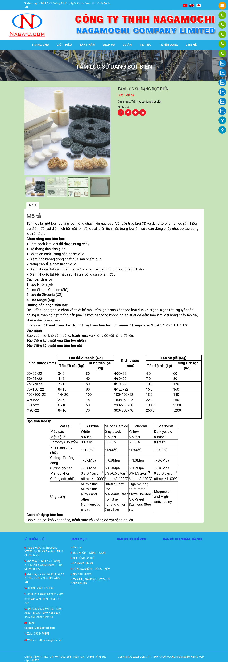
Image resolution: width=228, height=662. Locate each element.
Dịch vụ (109, 45)
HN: (27, 608)
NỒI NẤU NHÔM (82, 574)
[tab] (32, 205)
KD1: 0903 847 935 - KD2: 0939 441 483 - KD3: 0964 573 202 (44, 599)
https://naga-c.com (50, 640)
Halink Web (197, 656)
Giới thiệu (64, 45)
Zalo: (28, 633)
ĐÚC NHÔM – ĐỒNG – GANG (89, 552)
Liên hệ (191, 45)
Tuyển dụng (168, 45)
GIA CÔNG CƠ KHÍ (83, 558)
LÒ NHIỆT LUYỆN (83, 563)
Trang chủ (40, 45)
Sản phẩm (87, 45)
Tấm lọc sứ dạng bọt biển (146, 101)
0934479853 (41, 633)
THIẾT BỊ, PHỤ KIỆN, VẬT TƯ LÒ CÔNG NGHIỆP (90, 581)
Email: (29, 623)
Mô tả (32, 205)
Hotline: (30, 587)
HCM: (28, 594)
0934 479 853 (45, 587)
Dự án (127, 45)
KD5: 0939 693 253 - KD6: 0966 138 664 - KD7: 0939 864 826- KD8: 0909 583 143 (43, 613)
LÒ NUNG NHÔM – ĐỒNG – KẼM (91, 568)
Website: (31, 640)
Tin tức (145, 45)
